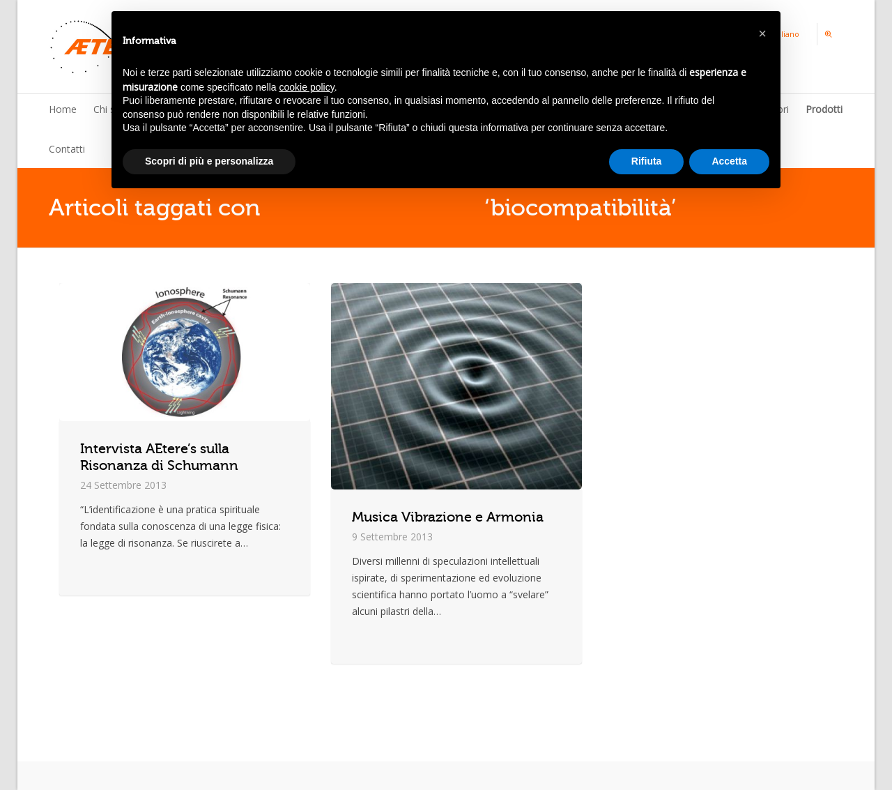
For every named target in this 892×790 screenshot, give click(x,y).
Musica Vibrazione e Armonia (448, 517)
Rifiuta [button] (646, 161)
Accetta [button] (729, 161)
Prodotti (824, 109)
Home (63, 109)
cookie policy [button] (306, 87)
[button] (762, 33)
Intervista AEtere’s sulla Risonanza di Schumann (159, 457)
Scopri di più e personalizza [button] (209, 161)
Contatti (67, 148)
